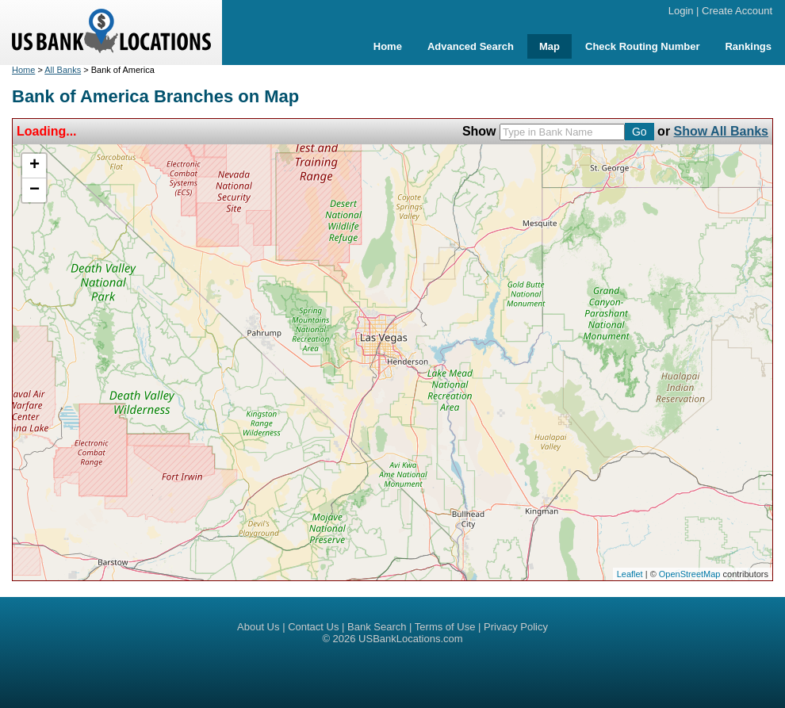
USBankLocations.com (410, 639)
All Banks (62, 70)
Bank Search (376, 627)
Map (549, 46)
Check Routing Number (642, 46)
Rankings (748, 46)
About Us (258, 627)
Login (681, 11)
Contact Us (313, 627)
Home (387, 46)
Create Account (737, 11)
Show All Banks (721, 131)
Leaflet (630, 574)
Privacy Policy (516, 627)
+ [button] (34, 166)
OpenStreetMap (690, 574)
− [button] (34, 190)
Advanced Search (470, 46)
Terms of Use (445, 627)
